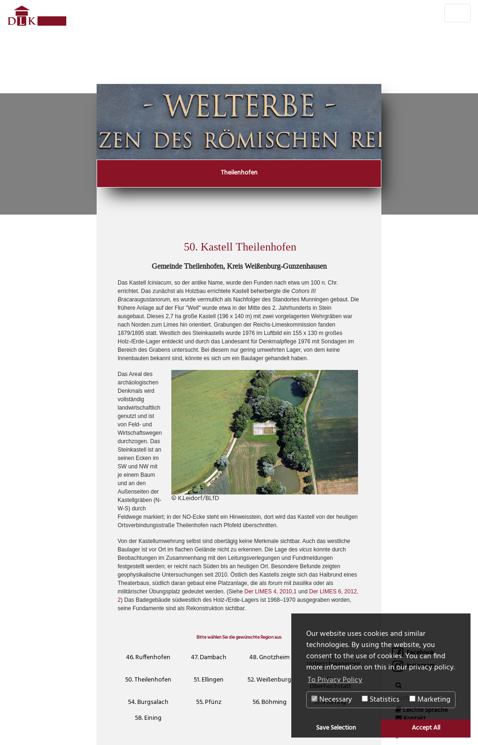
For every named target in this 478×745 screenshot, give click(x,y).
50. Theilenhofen (148, 680)
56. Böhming (270, 702)
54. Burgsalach (148, 702)
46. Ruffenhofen (148, 657)
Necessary (331, 700)
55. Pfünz (208, 702)
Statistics (381, 700)
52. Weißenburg (269, 680)
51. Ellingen (209, 680)
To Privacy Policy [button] (335, 680)
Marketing (429, 700)
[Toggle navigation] (457, 13)
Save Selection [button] (336, 728)
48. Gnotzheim (269, 657)
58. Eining (148, 718)
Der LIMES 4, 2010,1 (270, 591)
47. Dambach (208, 657)
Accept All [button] (426, 728)
